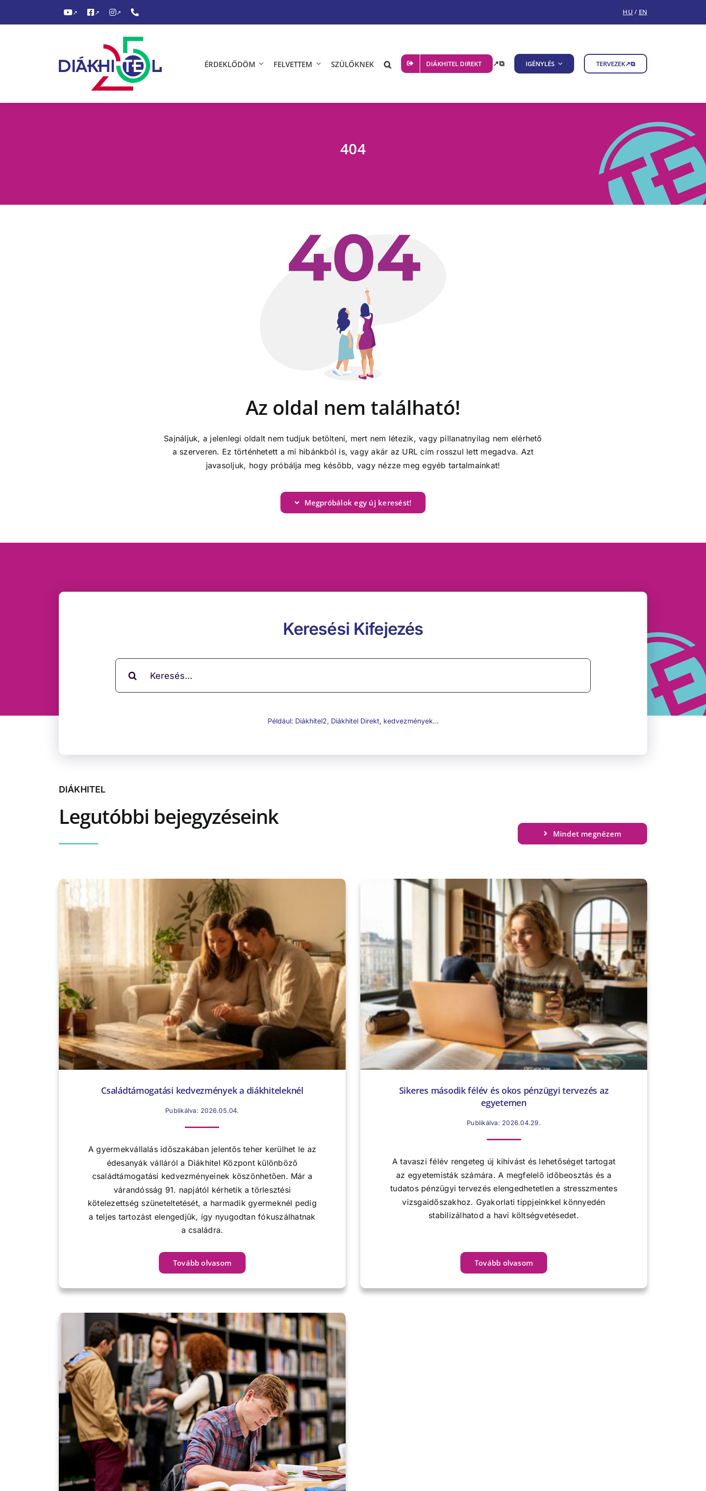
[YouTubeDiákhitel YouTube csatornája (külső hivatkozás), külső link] (70, 12)
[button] (387, 63)
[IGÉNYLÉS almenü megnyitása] (559, 63)
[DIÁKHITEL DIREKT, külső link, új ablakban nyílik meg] (452, 63)
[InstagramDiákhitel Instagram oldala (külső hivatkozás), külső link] (115, 12)
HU (627, 11)
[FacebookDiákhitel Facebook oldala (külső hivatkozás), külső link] (93, 12)
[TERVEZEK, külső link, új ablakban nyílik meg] (615, 63)
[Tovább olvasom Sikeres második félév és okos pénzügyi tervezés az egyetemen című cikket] (503, 1263)
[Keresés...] (353, 675)
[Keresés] (132, 675)
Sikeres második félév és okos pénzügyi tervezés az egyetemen (504, 1096)
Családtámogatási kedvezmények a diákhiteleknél (202, 1090)
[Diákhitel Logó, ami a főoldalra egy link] (117, 64)
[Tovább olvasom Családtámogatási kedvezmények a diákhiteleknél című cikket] (202, 1263)
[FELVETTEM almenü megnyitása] (316, 63)
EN (643, 11)
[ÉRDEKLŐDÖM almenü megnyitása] (259, 63)
